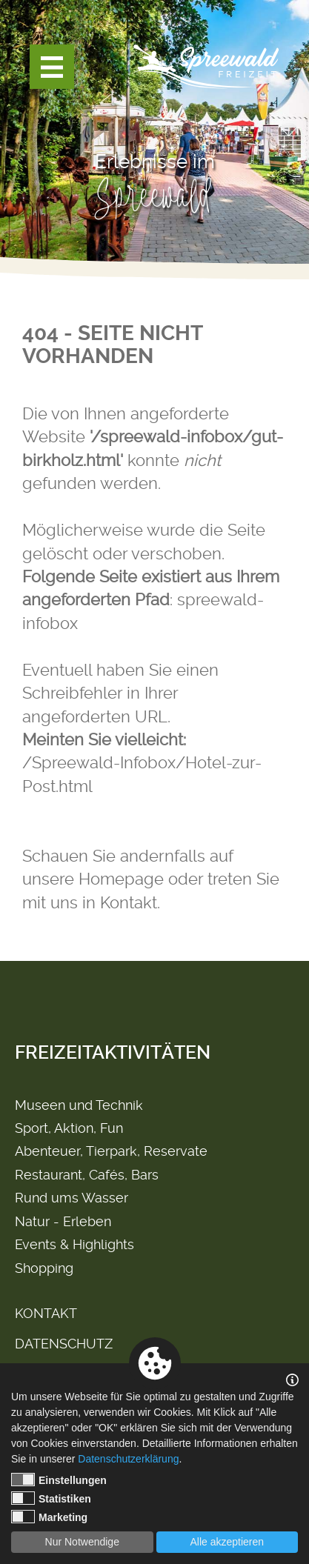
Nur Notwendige (82, 1542)
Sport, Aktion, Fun (69, 1128)
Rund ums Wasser (71, 1197)
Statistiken (51, 1498)
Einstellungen (59, 1479)
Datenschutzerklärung (128, 1459)
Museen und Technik (79, 1105)
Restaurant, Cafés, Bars (87, 1174)
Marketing (49, 1516)
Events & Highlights (74, 1244)
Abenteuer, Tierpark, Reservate (111, 1151)
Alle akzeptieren (227, 1542)
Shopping (44, 1268)
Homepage (121, 878)
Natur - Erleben (63, 1221)
